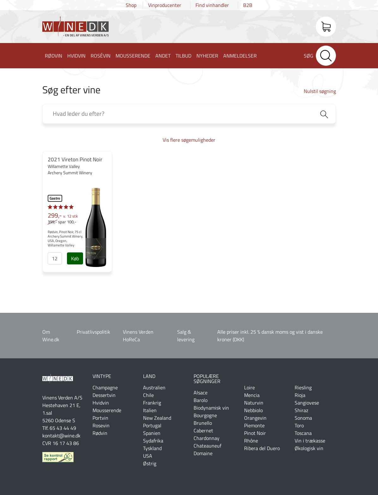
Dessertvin (104, 395)
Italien (150, 410)
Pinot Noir (255, 433)
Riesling (303, 387)
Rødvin (53, 55)
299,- (63, 215)
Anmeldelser (240, 55)
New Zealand (157, 418)
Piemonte (254, 425)
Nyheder (207, 55)
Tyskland (152, 448)
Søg (308, 55)
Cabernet (203, 430)
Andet (163, 55)
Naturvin (253, 402)
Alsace (200, 392)
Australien (154, 387)
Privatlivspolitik (93, 332)
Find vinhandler (212, 5)
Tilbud (183, 55)
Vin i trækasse (310, 440)
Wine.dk (75, 28)
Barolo (200, 400)
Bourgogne (205, 415)
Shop (131, 5)
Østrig (149, 463)
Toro (299, 425)
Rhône (251, 440)
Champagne (105, 387)
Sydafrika (153, 440)
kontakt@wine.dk (61, 435)
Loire (249, 387)
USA (147, 456)
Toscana (303, 433)
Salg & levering (186, 335)
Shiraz (301, 410)
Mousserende (133, 55)
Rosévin (101, 55)
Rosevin (101, 425)
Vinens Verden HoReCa (138, 335)
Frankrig (152, 402)
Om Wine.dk (50, 335)
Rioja (300, 395)
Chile (148, 395)
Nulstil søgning (320, 91)
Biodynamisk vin (211, 407)
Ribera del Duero (262, 448)
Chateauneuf (207, 445)
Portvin (100, 418)
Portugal (152, 425)
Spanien (151, 433)
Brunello (203, 423)
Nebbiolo (253, 410)
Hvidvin (76, 55)
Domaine (203, 453)
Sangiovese (307, 402)
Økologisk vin (309, 448)
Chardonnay (206, 438)
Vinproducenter (164, 5)
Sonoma (303, 418)
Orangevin (255, 418)
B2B (247, 5)
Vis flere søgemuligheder (189, 140)
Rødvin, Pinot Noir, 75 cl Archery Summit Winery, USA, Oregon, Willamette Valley (65, 238)
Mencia (252, 395)
